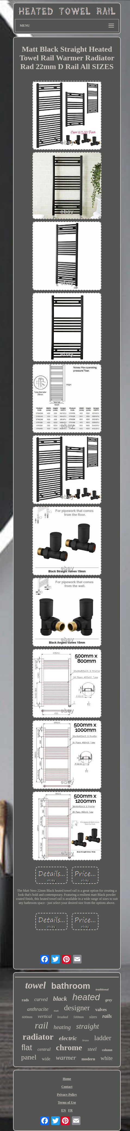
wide (46, 1058)
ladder (102, 1038)
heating (62, 1027)
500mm (78, 1017)
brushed (62, 1017)
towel (35, 985)
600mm (27, 1017)
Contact (67, 1087)
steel (92, 1049)
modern (88, 1059)
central (44, 1049)
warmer (66, 1057)
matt (56, 1010)
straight (87, 1026)
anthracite (37, 1009)
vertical (45, 1016)
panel (28, 1057)
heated (86, 997)
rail (41, 1025)
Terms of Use (67, 1102)
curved (41, 999)
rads (25, 1000)
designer (77, 1007)
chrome (69, 1047)
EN (63, 1110)
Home (67, 1079)
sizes (93, 1017)
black (60, 998)
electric (68, 1038)
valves (101, 1009)
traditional (102, 989)
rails (107, 1016)
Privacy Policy (67, 1094)
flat (26, 1047)
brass (85, 1040)
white (107, 1058)
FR (70, 1110)
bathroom (70, 986)
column (107, 1050)
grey (108, 1000)
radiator (38, 1037)
